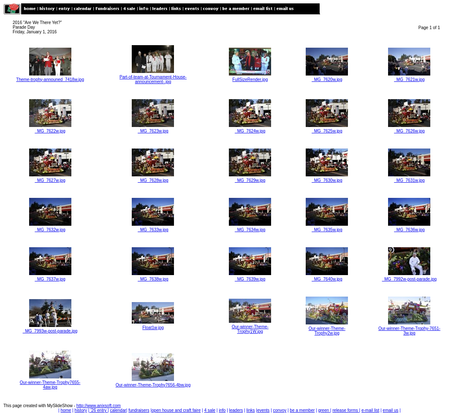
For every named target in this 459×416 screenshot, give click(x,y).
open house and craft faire (176, 410)
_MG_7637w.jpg (50, 279)
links (250, 410)
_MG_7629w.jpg (250, 180)
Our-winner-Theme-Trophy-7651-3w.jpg (409, 330)
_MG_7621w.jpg (409, 79)
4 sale (209, 410)
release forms (345, 410)
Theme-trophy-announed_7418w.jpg (50, 79)
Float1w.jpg (153, 327)
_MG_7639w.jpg (250, 279)
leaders (236, 410)
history (81, 410)
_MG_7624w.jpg (250, 131)
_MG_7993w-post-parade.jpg (50, 331)
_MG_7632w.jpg (50, 229)
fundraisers (138, 410)
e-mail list (370, 410)
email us (390, 410)
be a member (302, 410)
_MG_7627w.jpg (50, 180)
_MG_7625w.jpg (327, 131)
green (324, 410)
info (222, 410)
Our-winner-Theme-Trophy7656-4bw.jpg (153, 385)
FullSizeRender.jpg (250, 79)
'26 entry (98, 410)
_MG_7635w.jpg (327, 229)
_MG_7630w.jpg (327, 180)
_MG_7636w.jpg (409, 229)
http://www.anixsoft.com (98, 405)
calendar (118, 410)
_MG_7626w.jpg (409, 131)
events (263, 410)
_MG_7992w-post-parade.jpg (409, 279)
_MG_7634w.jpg (250, 229)
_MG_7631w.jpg (409, 180)
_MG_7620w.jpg (327, 79)
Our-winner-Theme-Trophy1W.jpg (250, 329)
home (65, 410)
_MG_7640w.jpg (327, 279)
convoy (280, 410)
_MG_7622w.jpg (50, 131)
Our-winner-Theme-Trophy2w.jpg (327, 330)
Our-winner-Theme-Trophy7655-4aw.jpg (50, 384)
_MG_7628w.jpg (153, 180)
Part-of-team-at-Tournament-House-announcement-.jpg (153, 79)
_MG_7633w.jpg (153, 229)
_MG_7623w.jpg (153, 131)
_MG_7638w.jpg (153, 279)
